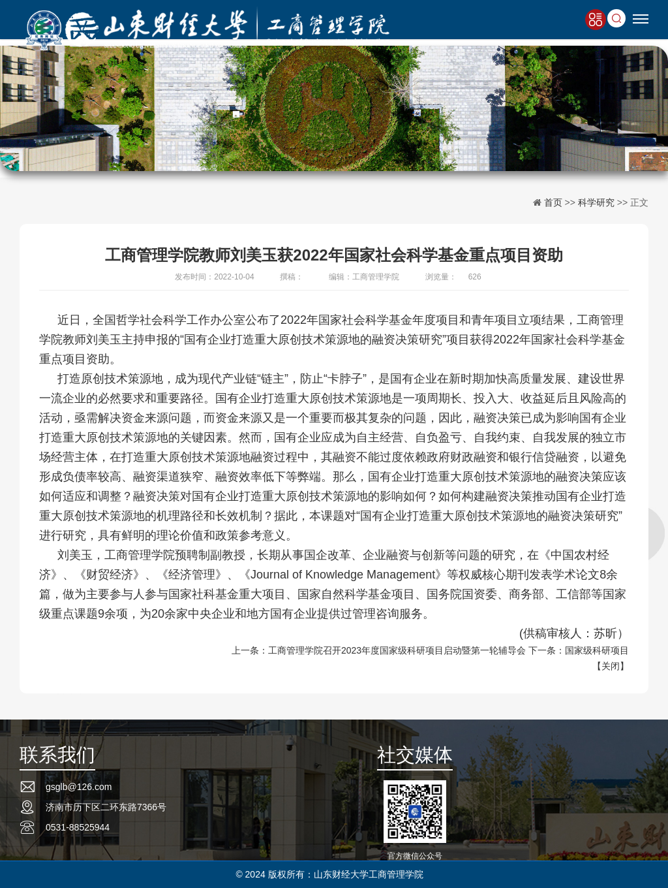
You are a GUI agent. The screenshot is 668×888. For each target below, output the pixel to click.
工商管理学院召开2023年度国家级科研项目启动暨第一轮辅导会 (397, 650)
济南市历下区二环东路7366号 (106, 807)
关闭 (610, 666)
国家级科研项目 (597, 650)
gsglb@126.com (79, 787)
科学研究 (596, 202)
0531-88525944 (78, 827)
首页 (553, 202)
